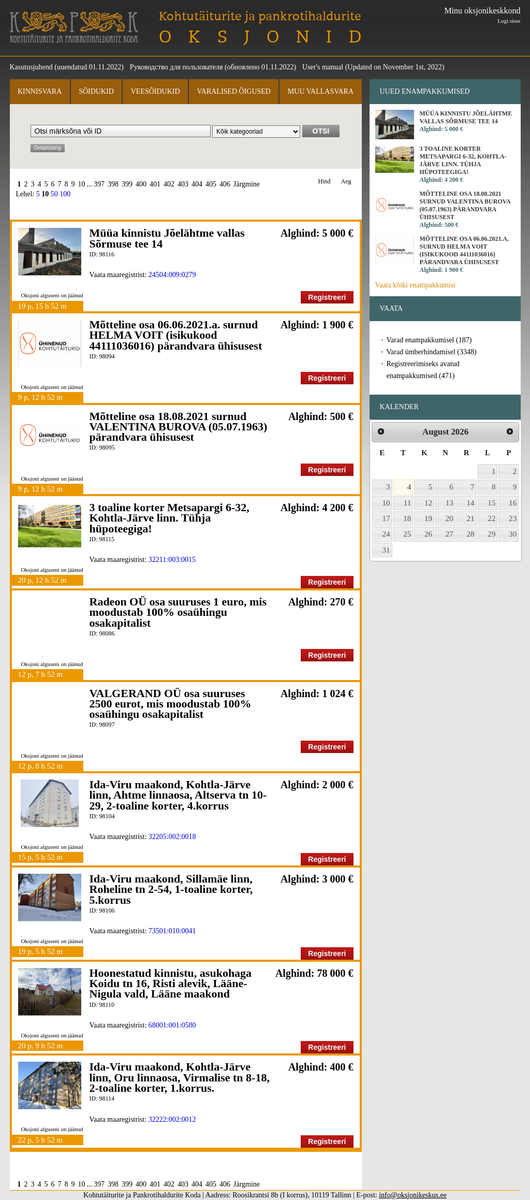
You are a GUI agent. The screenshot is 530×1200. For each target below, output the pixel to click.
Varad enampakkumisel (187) (429, 340)
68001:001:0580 (172, 1025)
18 (407, 518)
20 (449, 518)
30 (513, 534)
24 (386, 534)
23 (513, 518)
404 (197, 184)
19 (428, 518)
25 (407, 534)
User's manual (322, 67)
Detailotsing (47, 148)
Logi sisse (508, 21)
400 (141, 184)
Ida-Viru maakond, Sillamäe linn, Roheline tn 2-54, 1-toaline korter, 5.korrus (171, 889)
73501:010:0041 (172, 931)
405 (210, 184)
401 (155, 184)
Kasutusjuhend (31, 67)
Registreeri (327, 297)
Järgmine (246, 184)
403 (183, 184)
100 (65, 194)
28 (471, 534)
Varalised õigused (233, 91)
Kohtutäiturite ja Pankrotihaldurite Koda (74, 27)
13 (449, 503)
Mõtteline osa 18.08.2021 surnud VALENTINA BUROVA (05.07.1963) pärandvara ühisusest (179, 427)
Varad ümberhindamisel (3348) (432, 352)
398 (113, 184)
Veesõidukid (155, 91)
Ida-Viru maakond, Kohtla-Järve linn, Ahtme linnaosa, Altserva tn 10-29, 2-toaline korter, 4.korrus (178, 795)
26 (428, 534)
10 (81, 184)
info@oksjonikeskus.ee (413, 1195)
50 (54, 194)
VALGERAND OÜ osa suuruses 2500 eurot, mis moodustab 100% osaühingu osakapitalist (171, 704)
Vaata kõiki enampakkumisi (415, 285)
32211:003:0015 (172, 559)
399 (127, 184)
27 (449, 534)
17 (386, 518)
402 (169, 184)
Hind (324, 181)
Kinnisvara (40, 91)
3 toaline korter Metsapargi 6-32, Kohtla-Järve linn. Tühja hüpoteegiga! (169, 518)
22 (491, 518)
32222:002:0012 (172, 1119)
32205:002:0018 (172, 837)
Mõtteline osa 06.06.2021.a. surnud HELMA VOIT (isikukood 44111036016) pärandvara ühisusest (176, 335)
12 (428, 503)
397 (99, 184)
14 (471, 503)
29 (491, 534)
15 (491, 503)
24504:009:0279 (172, 275)
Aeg (346, 181)
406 (224, 184)
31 (386, 550)
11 (407, 503)
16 (513, 503)
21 (471, 518)
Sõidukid (96, 91)
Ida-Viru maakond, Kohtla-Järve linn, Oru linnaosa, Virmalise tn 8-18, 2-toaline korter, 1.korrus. (180, 1077)
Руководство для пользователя (176, 67)
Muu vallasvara (321, 91)
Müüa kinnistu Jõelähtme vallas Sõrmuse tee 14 (167, 238)
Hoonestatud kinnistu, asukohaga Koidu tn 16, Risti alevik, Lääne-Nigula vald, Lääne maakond (171, 983)
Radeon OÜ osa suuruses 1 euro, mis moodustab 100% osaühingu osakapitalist (178, 612)
